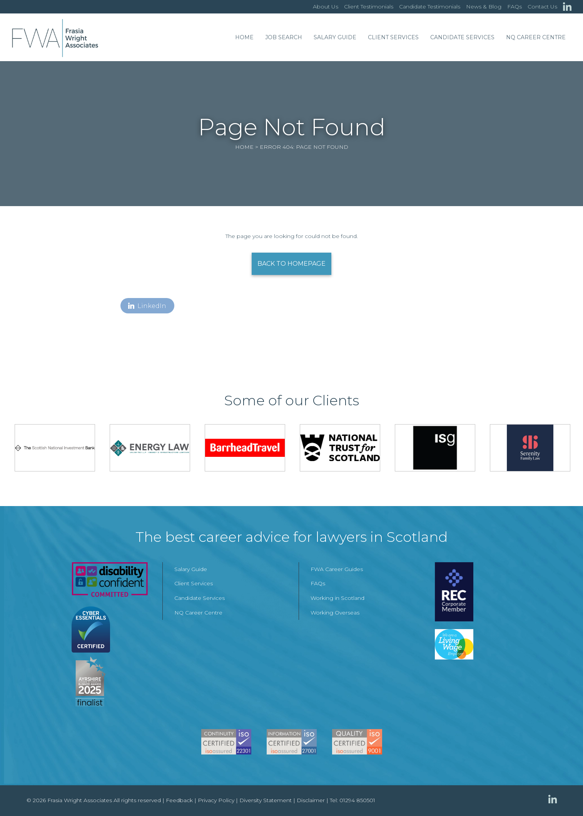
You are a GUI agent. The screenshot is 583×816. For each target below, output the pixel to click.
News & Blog (483, 6)
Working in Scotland (337, 598)
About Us (325, 6)
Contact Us (542, 6)
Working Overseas (335, 612)
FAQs (514, 6)
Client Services (393, 37)
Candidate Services (462, 37)
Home (244, 37)
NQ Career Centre (536, 37)
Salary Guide (335, 37)
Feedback (179, 800)
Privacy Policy (216, 800)
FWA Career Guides (337, 569)
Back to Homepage (291, 263)
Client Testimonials (368, 6)
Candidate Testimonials (429, 6)
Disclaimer (311, 800)
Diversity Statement (265, 800)
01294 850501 (357, 800)
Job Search (283, 37)
